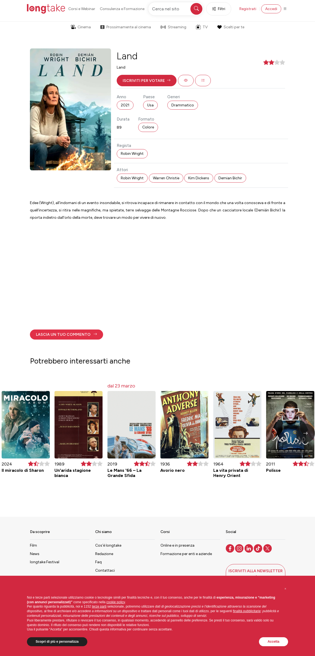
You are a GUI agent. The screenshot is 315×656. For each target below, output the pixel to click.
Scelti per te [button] (230, 27)
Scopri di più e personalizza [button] (57, 641)
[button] (147, 80)
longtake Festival (44, 562)
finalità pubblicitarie (247, 611)
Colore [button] (148, 127)
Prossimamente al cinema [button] (125, 27)
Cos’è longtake (108, 545)
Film (33, 545)
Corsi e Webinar (81, 9)
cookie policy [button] (115, 602)
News (34, 554)
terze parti (99, 606)
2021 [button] (125, 105)
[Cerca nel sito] (175, 9)
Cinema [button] (81, 27)
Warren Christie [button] (166, 178)
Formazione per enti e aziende (186, 554)
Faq (98, 562)
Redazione (104, 554)
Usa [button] (150, 105)
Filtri (218, 9)
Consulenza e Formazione (122, 9)
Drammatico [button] (182, 105)
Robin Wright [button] (132, 153)
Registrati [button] (247, 9)
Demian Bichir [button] (230, 178)
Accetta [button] (273, 641)
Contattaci (105, 570)
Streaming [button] (173, 27)
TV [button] (202, 26)
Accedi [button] (271, 9)
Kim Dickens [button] (198, 178)
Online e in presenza (177, 545)
